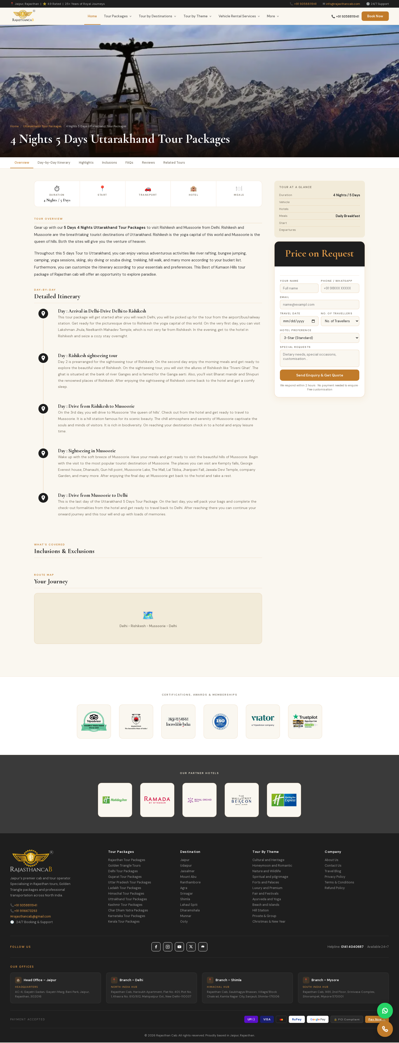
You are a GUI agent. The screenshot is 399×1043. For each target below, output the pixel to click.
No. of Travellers (336, 314)
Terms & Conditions (339, 883)
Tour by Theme (197, 16)
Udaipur (186, 866)
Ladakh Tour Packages (124, 888)
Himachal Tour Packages (126, 894)
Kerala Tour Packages (124, 922)
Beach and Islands (265, 905)
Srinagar (186, 894)
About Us (331, 860)
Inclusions (114, 163)
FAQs (135, 163)
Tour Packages (118, 16)
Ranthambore (190, 883)
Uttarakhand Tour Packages (42, 126)
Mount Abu (188, 877)
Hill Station (260, 911)
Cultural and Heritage (268, 860)
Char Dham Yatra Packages (128, 911)
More (273, 16)
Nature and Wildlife (266, 872)
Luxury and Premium (267, 888)
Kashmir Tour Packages (125, 905)
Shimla (185, 900)
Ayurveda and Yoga (266, 900)
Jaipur (185, 860)
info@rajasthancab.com (343, 4)
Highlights (89, 163)
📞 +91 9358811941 (345, 17)
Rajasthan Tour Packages (126, 860)
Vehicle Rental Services (239, 16)
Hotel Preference (295, 330)
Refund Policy (335, 888)
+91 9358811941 (305, 4)
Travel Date (290, 314)
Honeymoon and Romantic (272, 866)
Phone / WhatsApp (337, 281)
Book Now (375, 16)
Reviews (154, 163)
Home (92, 16)
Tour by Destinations (157, 16)
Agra (183, 888)
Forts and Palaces (265, 883)
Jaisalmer (187, 872)
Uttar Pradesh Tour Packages (129, 883)
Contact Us (333, 866)
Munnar (185, 916)
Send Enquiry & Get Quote (319, 375)
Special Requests (295, 347)
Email (284, 297)
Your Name (289, 281)
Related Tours (181, 163)
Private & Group (264, 916)
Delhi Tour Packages (123, 872)
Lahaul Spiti (188, 905)
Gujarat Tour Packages (125, 877)
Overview (22, 163)
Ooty (184, 922)
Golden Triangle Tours (124, 866)
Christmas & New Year (269, 922)
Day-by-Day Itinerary (55, 163)
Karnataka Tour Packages (126, 916)
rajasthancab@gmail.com (30, 917)
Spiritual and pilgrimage (270, 877)
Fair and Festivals (265, 894)
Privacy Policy (335, 877)
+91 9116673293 (23, 911)
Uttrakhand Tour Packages (127, 900)
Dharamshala (190, 911)
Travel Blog (333, 872)
